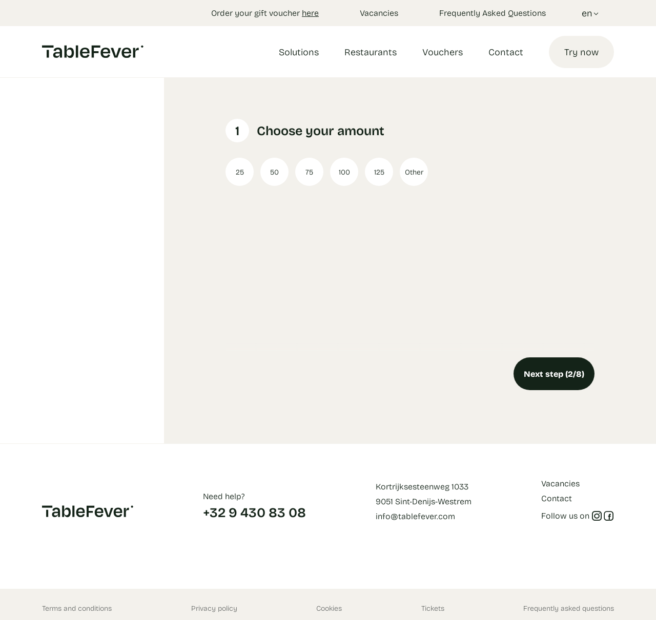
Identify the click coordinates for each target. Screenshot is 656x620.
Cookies (329, 608)
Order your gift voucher (265, 12)
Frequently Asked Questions (492, 12)
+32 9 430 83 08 (254, 512)
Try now (581, 51)
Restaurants (370, 51)
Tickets (432, 608)
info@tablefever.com (415, 516)
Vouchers (442, 51)
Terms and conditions (77, 608)
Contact (505, 51)
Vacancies (379, 12)
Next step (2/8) (554, 373)
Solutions (299, 51)
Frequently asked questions (568, 608)
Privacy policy (214, 608)
